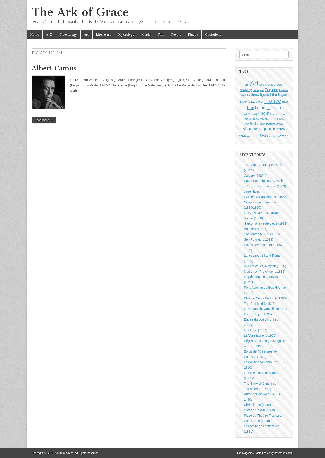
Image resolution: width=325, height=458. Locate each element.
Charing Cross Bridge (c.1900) (265, 298)
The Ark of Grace (80, 12)
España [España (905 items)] (283, 90)
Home (34, 35)
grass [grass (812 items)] (285, 101)
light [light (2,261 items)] (265, 113)
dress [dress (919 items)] (256, 90)
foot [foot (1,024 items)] (260, 101)
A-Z (49, 35)
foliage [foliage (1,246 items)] (252, 101)
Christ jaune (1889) (257, 405)
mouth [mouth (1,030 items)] (264, 119)
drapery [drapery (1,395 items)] (246, 90)
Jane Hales (252, 191)
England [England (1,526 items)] (271, 90)
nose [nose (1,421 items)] (272, 119)
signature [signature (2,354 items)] (268, 128)
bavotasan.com (283, 453)
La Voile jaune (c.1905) (260, 335)
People (176, 35)
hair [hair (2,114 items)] (250, 107)
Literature (103, 35)
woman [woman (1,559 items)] (283, 136)
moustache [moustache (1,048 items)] (251, 119)
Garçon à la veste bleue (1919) (265, 223)
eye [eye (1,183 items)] (243, 95)
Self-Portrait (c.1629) (258, 239)
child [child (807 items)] (270, 84)
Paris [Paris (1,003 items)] (280, 119)
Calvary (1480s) (255, 175)
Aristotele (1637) (255, 229)
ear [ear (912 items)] (262, 90)
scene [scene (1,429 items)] (270, 123)
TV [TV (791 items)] (248, 136)
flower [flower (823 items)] (243, 101)
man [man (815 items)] (282, 114)
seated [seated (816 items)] (279, 123)
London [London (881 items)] (274, 113)
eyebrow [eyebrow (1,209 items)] (253, 95)
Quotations (213, 35)
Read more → (44, 120)
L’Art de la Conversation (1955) (266, 197)
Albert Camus (54, 68)
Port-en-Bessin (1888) (259, 410)
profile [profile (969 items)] (261, 123)
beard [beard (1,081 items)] (263, 84)
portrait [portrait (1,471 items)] (250, 123)
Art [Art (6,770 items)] (254, 83)
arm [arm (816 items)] (247, 84)
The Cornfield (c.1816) (259, 303)
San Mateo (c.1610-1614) (262, 234)
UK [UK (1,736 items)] (253, 136)
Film (161, 35)
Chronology (68, 35)
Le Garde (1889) (255, 330)
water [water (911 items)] (272, 136)
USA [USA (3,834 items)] (262, 136)
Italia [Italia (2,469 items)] (276, 107)
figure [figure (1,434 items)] (264, 95)
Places (193, 35)
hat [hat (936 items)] (268, 108)
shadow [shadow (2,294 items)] (250, 128)
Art (86, 35)
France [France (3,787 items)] (272, 101)
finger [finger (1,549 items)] (282, 95)
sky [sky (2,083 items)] (282, 129)
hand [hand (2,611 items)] (260, 107)
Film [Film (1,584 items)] (273, 95)
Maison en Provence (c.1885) (264, 271)
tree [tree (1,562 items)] (242, 136)
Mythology (126, 35)
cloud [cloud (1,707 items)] (278, 84)
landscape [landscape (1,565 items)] (252, 114)
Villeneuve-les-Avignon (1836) (265, 266)
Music (146, 35)
